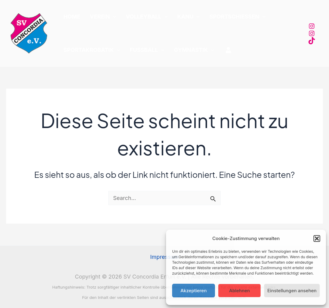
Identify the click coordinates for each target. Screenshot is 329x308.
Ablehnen (239, 290)
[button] (317, 238)
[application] (108, 16)
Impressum (164, 257)
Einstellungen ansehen (292, 290)
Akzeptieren (193, 290)
